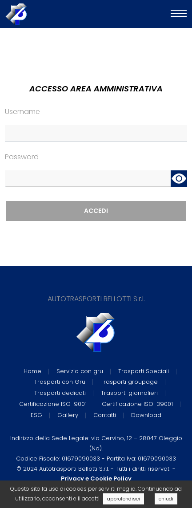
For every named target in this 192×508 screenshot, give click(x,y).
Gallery (67, 415)
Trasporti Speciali (143, 371)
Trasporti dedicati (60, 393)
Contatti (104, 415)
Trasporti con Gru (59, 382)
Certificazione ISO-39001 (137, 404)
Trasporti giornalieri (129, 393)
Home (32, 371)
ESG (36, 415)
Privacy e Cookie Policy (96, 478)
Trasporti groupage (129, 382)
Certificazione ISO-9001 (53, 404)
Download (146, 415)
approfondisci (123, 498)
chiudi (166, 498)
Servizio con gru (79, 371)
